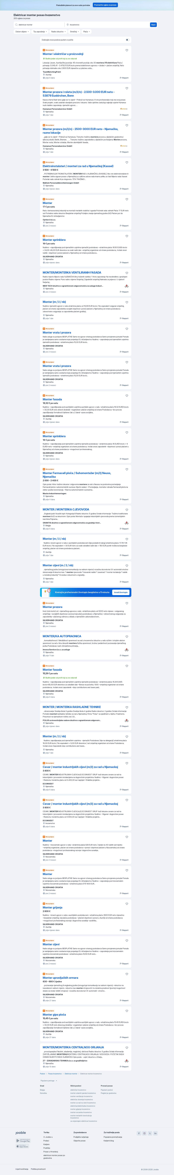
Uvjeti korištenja (21, 1169)
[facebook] (139, 1133)
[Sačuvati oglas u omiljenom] (126, 50)
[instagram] (144, 1133)
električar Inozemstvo (78, 1090)
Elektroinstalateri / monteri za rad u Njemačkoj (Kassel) (78, 166)
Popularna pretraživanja (113, 1137)
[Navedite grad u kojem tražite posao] (90, 25)
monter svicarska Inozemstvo (81, 1112)
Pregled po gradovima (108, 1093)
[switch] (127, 40)
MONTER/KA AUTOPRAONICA (62, 636)
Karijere (46, 1144)
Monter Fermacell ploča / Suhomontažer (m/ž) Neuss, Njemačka (77, 474)
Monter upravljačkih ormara (60, 977)
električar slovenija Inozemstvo (81, 1099)
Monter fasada (52, 399)
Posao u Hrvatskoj (50, 1152)
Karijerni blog (109, 1141)
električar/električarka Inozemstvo (82, 1106)
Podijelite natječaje (81, 1137)
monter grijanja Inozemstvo (80, 1109)
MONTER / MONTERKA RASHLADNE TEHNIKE (72, 707)
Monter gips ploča (54, 1014)
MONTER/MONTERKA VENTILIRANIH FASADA (72, 272)
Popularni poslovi (107, 1090)
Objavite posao (80, 1141)
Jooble (156, 1169)
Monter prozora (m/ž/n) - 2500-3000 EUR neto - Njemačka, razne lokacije (80, 130)
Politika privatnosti (38, 1169)
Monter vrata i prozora (57, 332)
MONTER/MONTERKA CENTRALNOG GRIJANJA (73, 1047)
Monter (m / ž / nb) (54, 302)
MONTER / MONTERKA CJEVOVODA (66, 509)
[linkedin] (155, 1133)
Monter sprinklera (54, 239)
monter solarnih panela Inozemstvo (83, 1093)
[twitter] (150, 1133)
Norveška (43, 1093)
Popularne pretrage (49, 1081)
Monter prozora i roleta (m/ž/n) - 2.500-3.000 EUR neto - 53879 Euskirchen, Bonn (79, 93)
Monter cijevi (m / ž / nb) (58, 565)
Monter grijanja (52, 907)
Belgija (42, 1090)
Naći (153, 25)
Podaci (46, 1141)
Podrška (46, 1148)
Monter (47, 203)
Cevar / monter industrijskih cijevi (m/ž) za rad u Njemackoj (80, 767)
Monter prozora (52, 607)
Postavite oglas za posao (105, 5)
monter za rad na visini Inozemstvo (83, 1103)
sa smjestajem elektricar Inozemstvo (83, 1121)
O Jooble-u (48, 1137)
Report (124, 78)
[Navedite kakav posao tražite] (39, 25)
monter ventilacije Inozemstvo (81, 1096)
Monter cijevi (51, 944)
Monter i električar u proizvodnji (63, 54)
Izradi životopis (121, 592)
